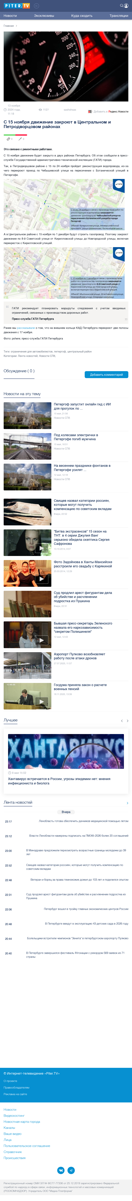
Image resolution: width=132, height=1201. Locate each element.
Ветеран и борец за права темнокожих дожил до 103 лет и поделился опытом (79, 879)
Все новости (126, 803)
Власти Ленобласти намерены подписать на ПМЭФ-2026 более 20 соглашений (78, 835)
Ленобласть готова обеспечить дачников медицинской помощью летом (83, 821)
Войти (126, 5)
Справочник (13, 1152)
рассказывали (26, 328)
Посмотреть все (19, 375)
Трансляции (119, 16)
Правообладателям (16, 1087)
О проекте (10, 1080)
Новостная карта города (22, 1122)
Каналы (9, 1128)
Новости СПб (47, 356)
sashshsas (70, 109)
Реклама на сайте (15, 1094)
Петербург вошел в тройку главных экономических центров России (86, 909)
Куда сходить (81, 16)
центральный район (79, 351)
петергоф (60, 351)
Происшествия (14, 1158)
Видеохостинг (14, 1116)
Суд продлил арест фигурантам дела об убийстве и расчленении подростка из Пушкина (76, 896)
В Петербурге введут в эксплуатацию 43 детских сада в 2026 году (86, 923)
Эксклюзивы (44, 16)
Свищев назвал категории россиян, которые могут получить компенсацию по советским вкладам (74, 867)
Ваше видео (12, 1134)
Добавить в (107, 112)
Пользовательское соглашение (27, 1146)
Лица (7, 1140)
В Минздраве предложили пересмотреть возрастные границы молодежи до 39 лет (76, 852)
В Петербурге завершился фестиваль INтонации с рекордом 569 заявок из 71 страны (75, 954)
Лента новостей (28, 356)
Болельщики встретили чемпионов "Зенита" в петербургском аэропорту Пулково (77, 938)
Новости (10, 16)
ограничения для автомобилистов (32, 351)
